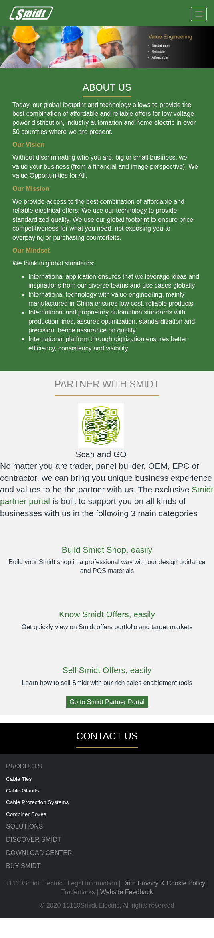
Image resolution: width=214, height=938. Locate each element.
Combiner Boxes (26, 814)
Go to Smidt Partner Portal (107, 702)
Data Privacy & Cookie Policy (163, 883)
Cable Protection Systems (37, 802)
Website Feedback (126, 892)
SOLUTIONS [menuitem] (24, 826)
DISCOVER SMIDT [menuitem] (33, 839)
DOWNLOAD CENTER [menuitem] (39, 852)
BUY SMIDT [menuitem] (23, 866)
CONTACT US (107, 736)
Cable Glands (22, 791)
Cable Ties (19, 779)
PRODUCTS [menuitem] (24, 766)
